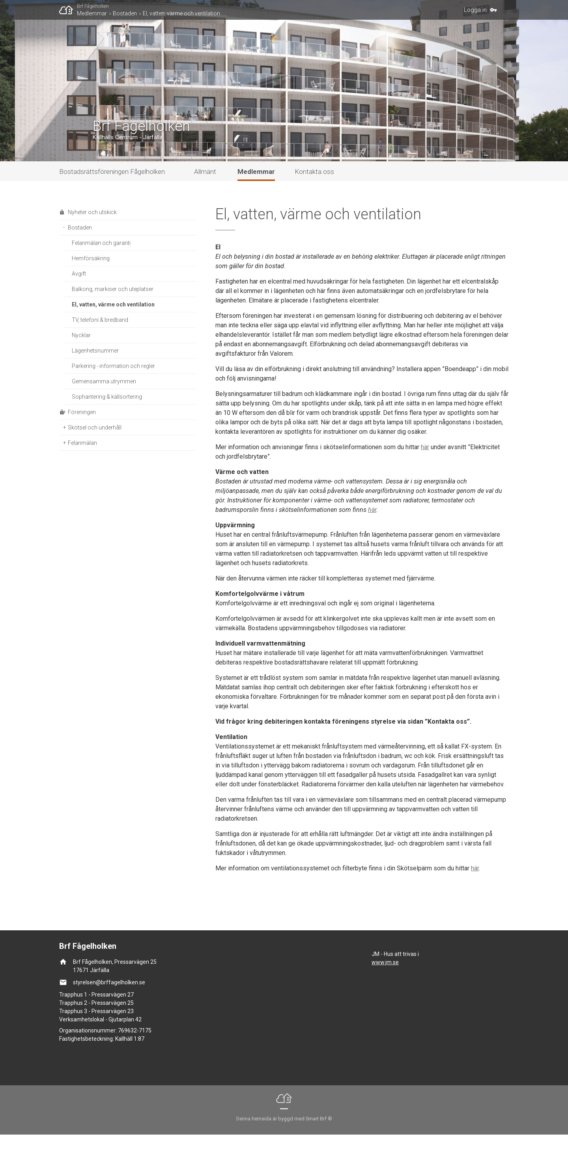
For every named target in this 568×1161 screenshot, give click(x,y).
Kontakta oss (314, 198)
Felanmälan (82, 469)
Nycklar (81, 361)
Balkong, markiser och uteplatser (112, 315)
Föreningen (82, 438)
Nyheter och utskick (92, 238)
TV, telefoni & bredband (100, 346)
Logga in (475, 9)
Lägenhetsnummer (95, 377)
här (425, 473)
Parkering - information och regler (113, 392)
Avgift (79, 300)
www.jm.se (385, 989)
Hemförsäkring (91, 285)
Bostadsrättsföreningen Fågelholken (112, 198)
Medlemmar (92, 13)
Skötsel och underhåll (94, 454)
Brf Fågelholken (93, 6)
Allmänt (205, 198)
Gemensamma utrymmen (104, 408)
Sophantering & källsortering (107, 423)
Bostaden (125, 13)
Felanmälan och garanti (101, 269)
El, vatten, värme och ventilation (181, 13)
